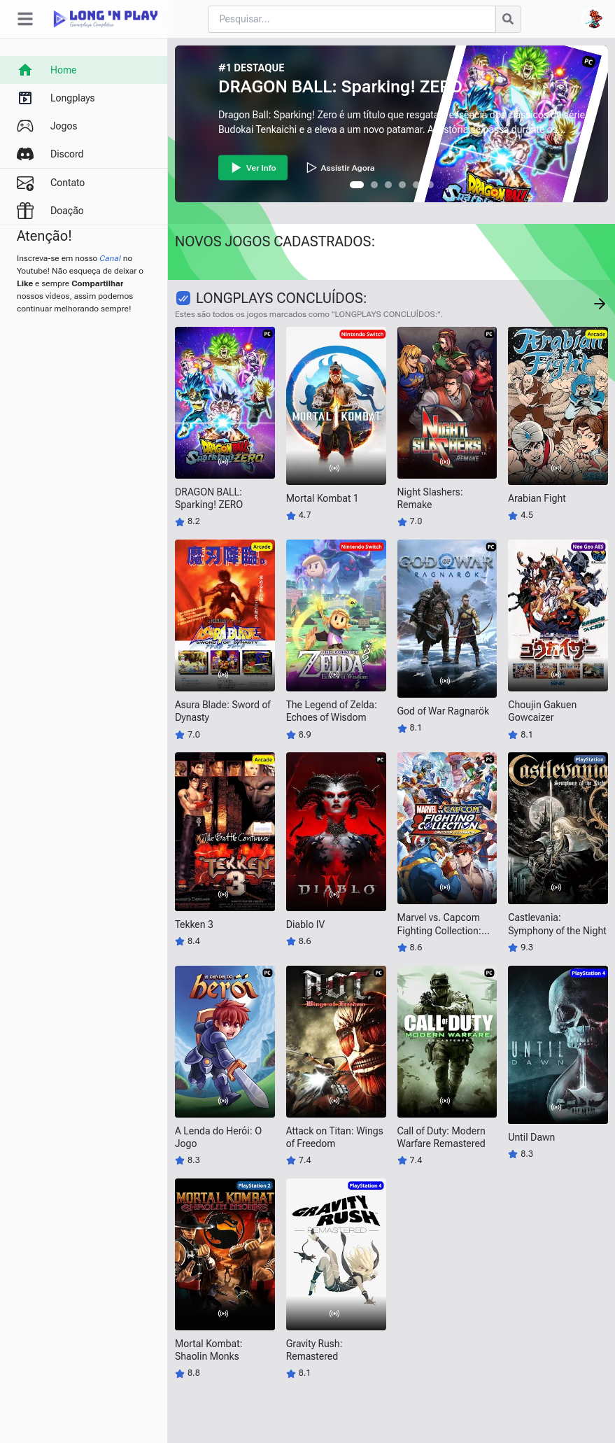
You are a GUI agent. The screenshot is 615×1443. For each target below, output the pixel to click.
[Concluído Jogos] (599, 303)
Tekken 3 (194, 924)
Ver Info (252, 168)
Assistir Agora (339, 168)
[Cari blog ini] (351, 19)
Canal (110, 258)
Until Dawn (531, 1137)
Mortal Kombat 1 (322, 498)
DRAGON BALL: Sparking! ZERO (340, 87)
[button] (357, 184)
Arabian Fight (536, 498)
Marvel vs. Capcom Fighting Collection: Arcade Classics (439, 930)
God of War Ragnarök (443, 711)
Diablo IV (305, 924)
